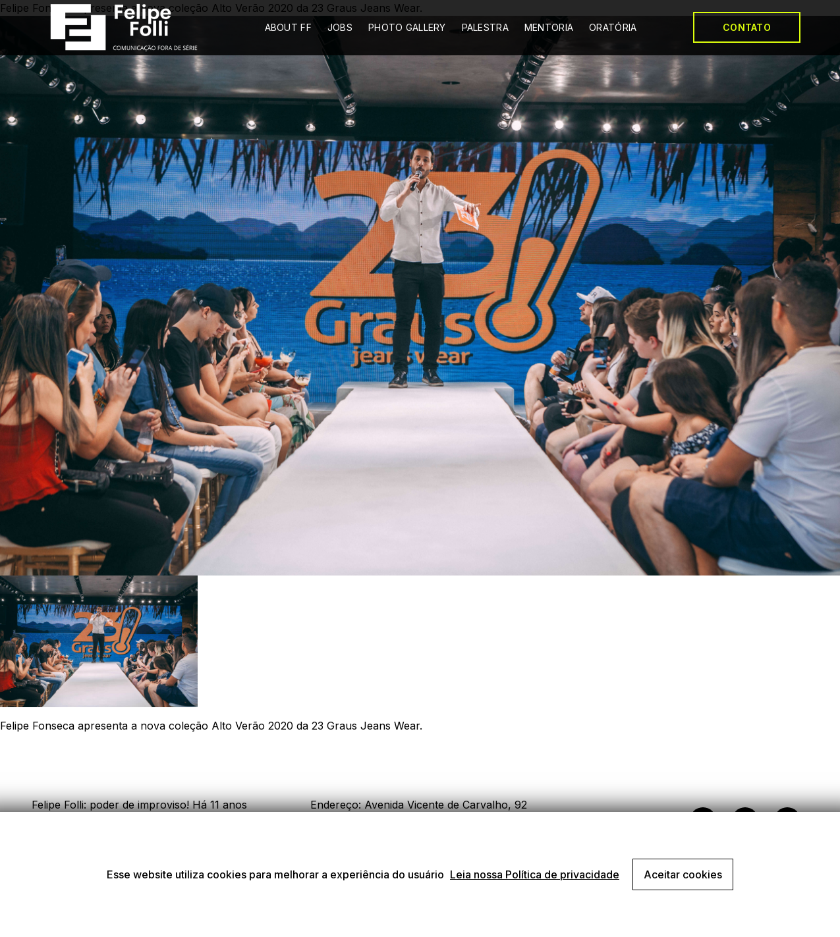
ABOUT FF (288, 27)
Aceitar (683, 874)
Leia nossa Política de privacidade (534, 874)
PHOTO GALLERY (407, 27)
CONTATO (747, 27)
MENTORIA (548, 27)
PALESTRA (485, 27)
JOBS (339, 27)
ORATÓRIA (612, 27)
